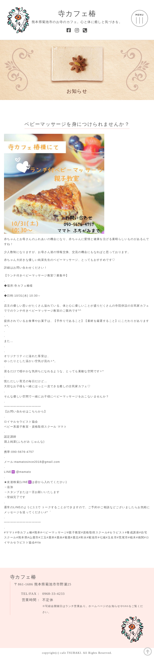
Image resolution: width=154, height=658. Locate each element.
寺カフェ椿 (77, 14)
